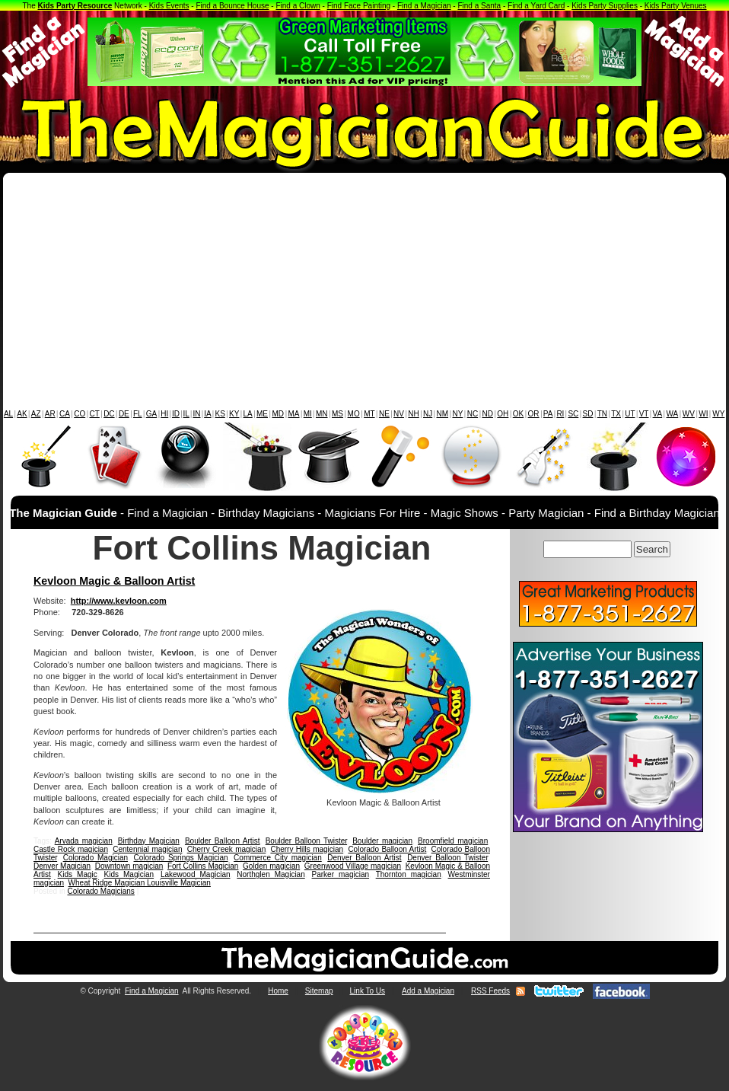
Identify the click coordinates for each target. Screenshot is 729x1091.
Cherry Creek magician (226, 849)
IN (196, 414)
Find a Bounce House (232, 6)
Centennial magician (147, 849)
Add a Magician (428, 991)
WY (718, 414)
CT (95, 414)
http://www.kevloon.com (119, 600)
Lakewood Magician (196, 874)
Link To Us (368, 991)
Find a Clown (297, 6)
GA (151, 414)
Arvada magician (84, 841)
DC (108, 414)
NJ (427, 414)
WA (673, 414)
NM (443, 414)
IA (207, 414)
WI (703, 414)
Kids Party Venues (676, 6)
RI (560, 414)
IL (186, 414)
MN (322, 414)
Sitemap (319, 991)
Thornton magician (408, 874)
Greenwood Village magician (352, 866)
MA (294, 414)
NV (398, 414)
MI (308, 414)
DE (124, 414)
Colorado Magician (95, 857)
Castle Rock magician (70, 849)
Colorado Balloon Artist (387, 849)
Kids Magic (77, 874)
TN (602, 414)
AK (22, 414)
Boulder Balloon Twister (306, 841)
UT (630, 414)
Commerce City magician (278, 857)
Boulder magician (382, 841)
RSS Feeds (490, 991)
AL (8, 414)
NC (472, 414)
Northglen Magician (270, 874)
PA (548, 414)
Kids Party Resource (75, 6)
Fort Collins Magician (203, 866)
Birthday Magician (149, 841)
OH (502, 414)
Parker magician (341, 874)
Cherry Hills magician (306, 849)
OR (534, 414)
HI (164, 414)
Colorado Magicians (100, 891)
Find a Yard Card (536, 6)
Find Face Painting (358, 6)
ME (262, 414)
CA (64, 414)
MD (278, 414)
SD (588, 414)
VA (658, 414)
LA (248, 414)
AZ (36, 414)
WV (689, 414)
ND (487, 414)
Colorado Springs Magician (181, 857)
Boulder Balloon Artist (222, 841)
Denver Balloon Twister (447, 857)
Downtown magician (129, 866)
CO (79, 414)
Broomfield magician (453, 841)
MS (337, 414)
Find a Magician (424, 6)
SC (573, 414)
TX (616, 414)
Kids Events (169, 6)
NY (457, 414)
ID (176, 414)
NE (384, 414)
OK (518, 414)
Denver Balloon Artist (364, 857)
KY (234, 414)
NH (413, 414)
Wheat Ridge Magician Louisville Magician (139, 883)
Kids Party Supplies (604, 6)
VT (644, 414)
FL (137, 414)
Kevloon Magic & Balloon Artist (114, 581)
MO (354, 414)
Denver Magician (62, 866)
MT (369, 414)
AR (50, 414)
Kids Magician (129, 874)
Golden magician (271, 866)
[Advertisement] (364, 294)
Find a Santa (479, 6)
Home (278, 991)
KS (220, 414)
